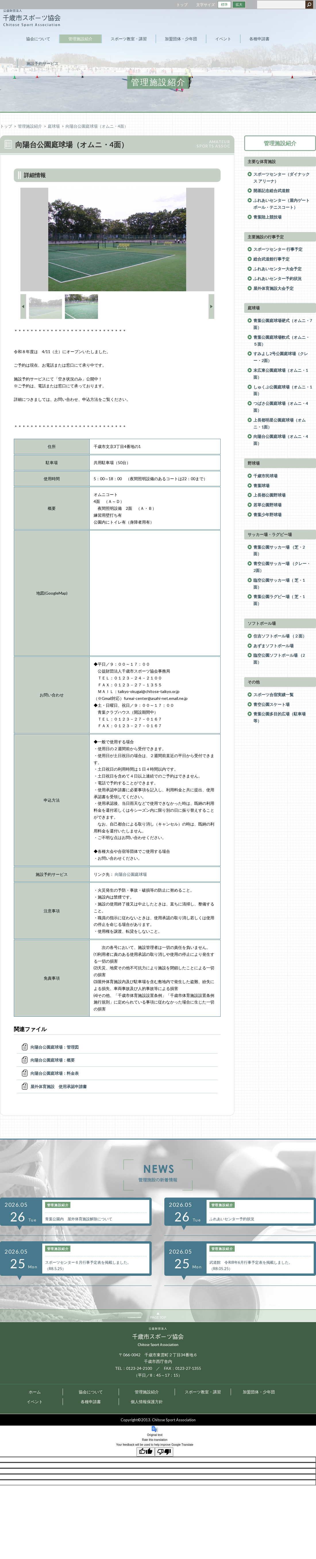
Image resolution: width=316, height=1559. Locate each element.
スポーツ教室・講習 (203, 1391)
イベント (35, 1401)
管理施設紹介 (30, 126)
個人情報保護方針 (147, 1401)
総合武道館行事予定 (271, 258)
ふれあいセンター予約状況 (277, 278)
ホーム (35, 1391)
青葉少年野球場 (267, 514)
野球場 (254, 463)
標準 (224, 4)
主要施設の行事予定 (266, 236)
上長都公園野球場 (269, 495)
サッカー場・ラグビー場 (270, 534)
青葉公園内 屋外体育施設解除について (78, 1219)
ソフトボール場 (262, 623)
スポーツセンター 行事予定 (277, 249)
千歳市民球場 (265, 475)
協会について (91, 1391)
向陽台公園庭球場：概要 (52, 1060)
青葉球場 (261, 485)
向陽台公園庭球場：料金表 (54, 1073)
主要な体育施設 (262, 161)
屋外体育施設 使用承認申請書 (58, 1086)
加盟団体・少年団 (259, 1391)
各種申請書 (91, 1401)
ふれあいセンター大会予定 (277, 268)
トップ (182, 4)
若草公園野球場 (267, 504)
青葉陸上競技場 (267, 216)
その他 (254, 681)
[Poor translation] (164, 1452)
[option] (117, 239)
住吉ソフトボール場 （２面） (280, 635)
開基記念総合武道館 (271, 190)
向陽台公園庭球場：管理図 (54, 1047)
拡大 (239, 4)
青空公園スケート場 (271, 704)
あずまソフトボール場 (273, 645)
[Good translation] (145, 1452)
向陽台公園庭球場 (131, 874)
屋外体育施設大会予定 (273, 288)
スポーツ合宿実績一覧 (273, 694)
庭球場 (54, 126)
